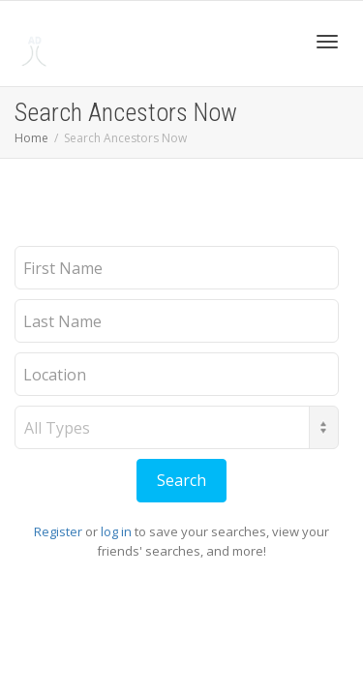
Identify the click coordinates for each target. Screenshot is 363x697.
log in (116, 531)
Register (58, 531)
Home (31, 138)
